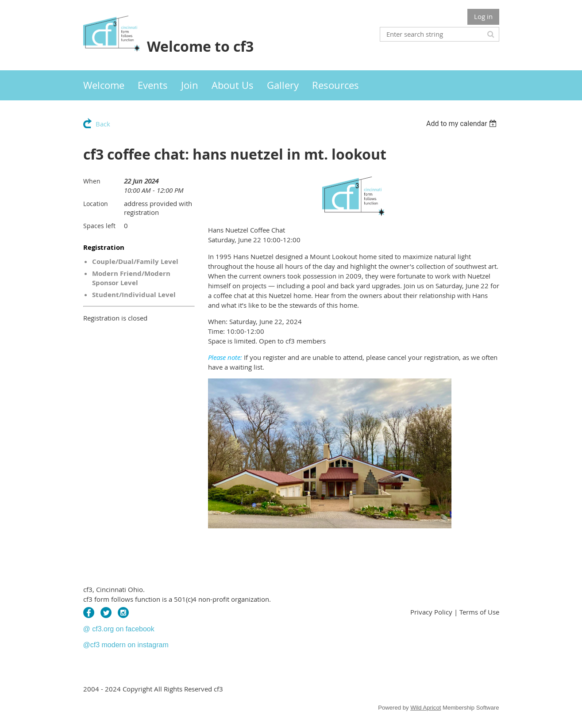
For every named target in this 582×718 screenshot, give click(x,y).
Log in (483, 16)
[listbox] (462, 123)
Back (103, 123)
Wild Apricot (425, 707)
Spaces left (99, 226)
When (91, 181)
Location (95, 203)
